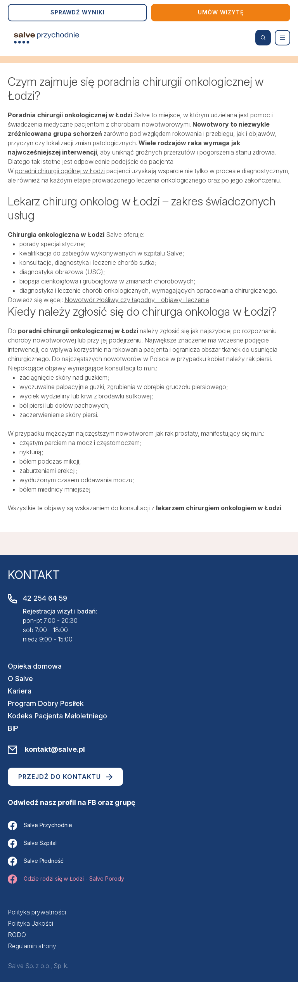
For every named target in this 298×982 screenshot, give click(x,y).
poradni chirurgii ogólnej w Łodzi (60, 171)
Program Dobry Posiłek (46, 703)
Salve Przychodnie (40, 825)
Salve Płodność (36, 861)
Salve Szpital (32, 843)
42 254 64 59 (45, 598)
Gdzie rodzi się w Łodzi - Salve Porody (66, 879)
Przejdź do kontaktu (65, 776)
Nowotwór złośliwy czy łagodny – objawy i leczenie (136, 300)
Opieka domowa (35, 666)
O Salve (20, 678)
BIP (13, 728)
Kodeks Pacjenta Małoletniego (57, 716)
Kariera (19, 691)
